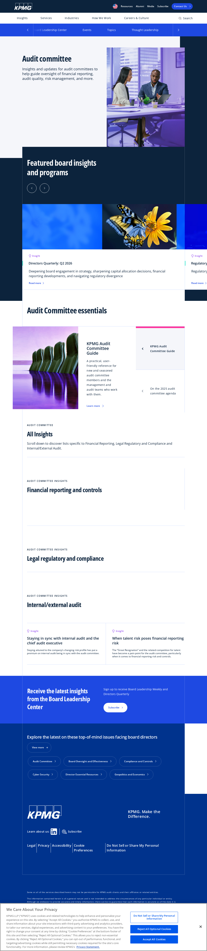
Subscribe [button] (113, 707)
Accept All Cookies (154, 939)
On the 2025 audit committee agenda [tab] (163, 391)
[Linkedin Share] (54, 830)
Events (87, 30)
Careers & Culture (136, 18)
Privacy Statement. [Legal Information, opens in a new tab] (88, 947)
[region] (103, 927)
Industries (72, 18)
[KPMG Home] (23, 6)
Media (150, 6)
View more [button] (38, 747)
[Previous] (32, 188)
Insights (22, 18)
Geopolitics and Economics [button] (131, 774)
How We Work (101, 18)
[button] (115, 6)
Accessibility (61, 844)
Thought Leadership (145, 30)
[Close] (200, 926)
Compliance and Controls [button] (140, 761)
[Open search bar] (186, 19)
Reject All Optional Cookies (154, 929)
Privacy (43, 844)
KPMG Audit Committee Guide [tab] (162, 348)
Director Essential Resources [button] (84, 774)
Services (46, 18)
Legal (31, 844)
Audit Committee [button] (44, 761)
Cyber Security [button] (43, 774)
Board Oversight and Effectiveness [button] (90, 761)
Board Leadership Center (50, 30)
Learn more (93, 406)
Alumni (140, 6)
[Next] (44, 188)
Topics (111, 30)
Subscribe (162, 6)
